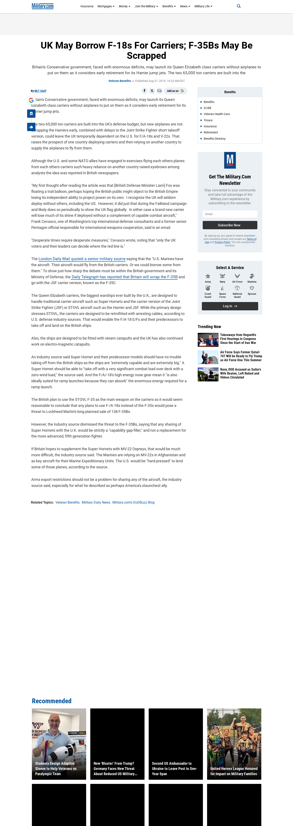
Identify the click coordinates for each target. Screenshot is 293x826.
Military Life (204, 6)
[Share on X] (152, 91)
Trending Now (209, 327)
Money (125, 6)
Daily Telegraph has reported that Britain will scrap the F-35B (102, 276)
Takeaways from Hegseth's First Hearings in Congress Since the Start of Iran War (238, 339)
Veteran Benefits (119, 80)
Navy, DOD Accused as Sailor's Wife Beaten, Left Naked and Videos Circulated (240, 373)
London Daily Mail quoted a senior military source (78, 258)
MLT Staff (40, 91)
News (185, 6)
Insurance (86, 6)
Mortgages (106, 6)
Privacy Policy (222, 242)
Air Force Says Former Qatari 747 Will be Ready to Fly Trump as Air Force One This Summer (241, 356)
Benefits (169, 6)
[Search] (237, 6)
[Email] (159, 91)
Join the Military (146, 6)
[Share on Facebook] (144, 91)
